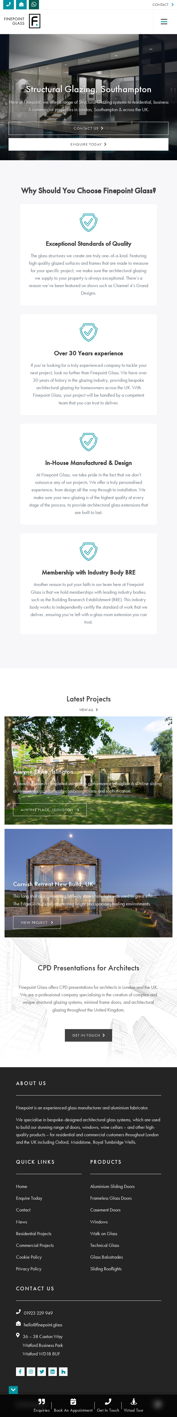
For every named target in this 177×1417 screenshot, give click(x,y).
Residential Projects (33, 1234)
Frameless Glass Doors (111, 1198)
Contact (163, 4)
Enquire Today (88, 144)
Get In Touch (108, 1405)
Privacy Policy (28, 1269)
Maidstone (81, 1142)
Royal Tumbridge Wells (114, 1142)
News (21, 1222)
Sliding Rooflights (105, 1269)
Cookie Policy (29, 1257)
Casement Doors (105, 1210)
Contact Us (88, 128)
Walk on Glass (103, 1234)
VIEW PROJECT (37, 922)
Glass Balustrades (106, 1257)
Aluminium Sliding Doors (112, 1186)
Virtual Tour (134, 1405)
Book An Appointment (73, 1405)
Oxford (61, 1142)
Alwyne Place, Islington (50, 809)
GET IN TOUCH (88, 1035)
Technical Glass (104, 1245)
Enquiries (42, 1405)
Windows (99, 1222)
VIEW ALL (88, 709)
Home (21, 1186)
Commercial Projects (35, 1245)
